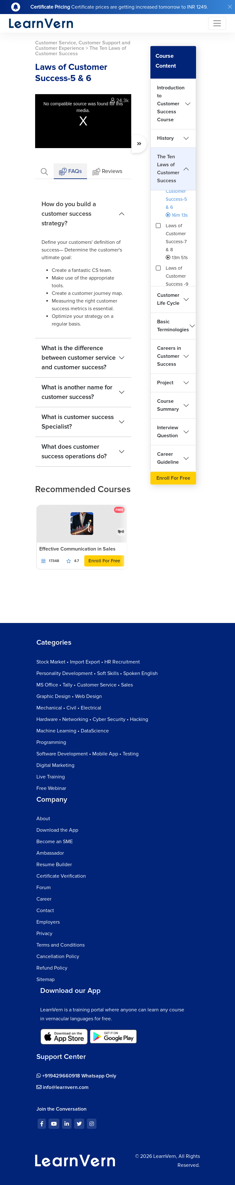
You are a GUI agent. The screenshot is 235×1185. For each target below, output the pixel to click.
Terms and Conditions (60, 945)
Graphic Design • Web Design (69, 696)
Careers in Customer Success (169, 356)
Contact (45, 910)
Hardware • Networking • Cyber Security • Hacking (92, 719)
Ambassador (50, 853)
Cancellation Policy (57, 956)
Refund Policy (51, 968)
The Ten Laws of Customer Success (168, 169)
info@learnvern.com (62, 1087)
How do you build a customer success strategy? (69, 213)
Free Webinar (51, 788)
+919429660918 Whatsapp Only (76, 1076)
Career (43, 899)
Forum (43, 887)
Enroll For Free (104, 561)
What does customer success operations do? (74, 451)
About (43, 818)
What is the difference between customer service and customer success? (79, 357)
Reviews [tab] (107, 172)
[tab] (44, 171)
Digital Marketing (55, 765)
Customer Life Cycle (168, 299)
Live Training (50, 777)
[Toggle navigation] (217, 23)
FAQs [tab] (70, 172)
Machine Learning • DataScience (72, 731)
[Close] (230, 7)
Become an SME (54, 841)
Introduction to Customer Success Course (171, 104)
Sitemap (45, 979)
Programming (51, 742)
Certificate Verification (61, 876)
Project (165, 382)
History (165, 138)
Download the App (57, 830)
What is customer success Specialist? (78, 422)
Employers (48, 922)
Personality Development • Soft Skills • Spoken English (97, 673)
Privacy (44, 933)
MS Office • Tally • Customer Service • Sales (84, 685)
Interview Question (167, 431)
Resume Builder (54, 864)
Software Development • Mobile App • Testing (87, 754)
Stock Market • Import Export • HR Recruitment (88, 662)
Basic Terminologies (173, 326)
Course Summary (168, 405)
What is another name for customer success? (77, 392)
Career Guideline (168, 458)
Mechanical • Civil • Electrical (68, 708)
